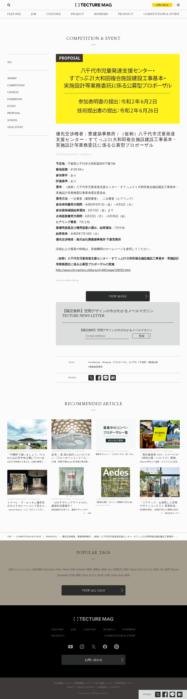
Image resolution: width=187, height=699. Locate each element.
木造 (73, 569)
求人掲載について (104, 683)
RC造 (101, 575)
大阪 (108, 575)
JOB (33, 14)
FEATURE (14, 14)
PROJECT (77, 14)
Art (110, 569)
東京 (12, 569)
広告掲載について (62, 683)
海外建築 (37, 569)
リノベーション (23, 569)
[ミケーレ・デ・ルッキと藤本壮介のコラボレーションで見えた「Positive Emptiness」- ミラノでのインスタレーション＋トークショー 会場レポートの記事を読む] (27, 482)
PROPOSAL (13, 113)
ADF (89, 513)
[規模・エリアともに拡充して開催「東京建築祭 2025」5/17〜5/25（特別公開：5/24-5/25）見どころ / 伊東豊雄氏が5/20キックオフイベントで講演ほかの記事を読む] (160, 434)
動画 (89, 569)
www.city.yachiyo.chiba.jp (67, 280)
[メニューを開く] (178, 4)
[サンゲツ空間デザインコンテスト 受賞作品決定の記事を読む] (160, 482)
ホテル (93, 575)
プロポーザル (120, 362)
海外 (104, 569)
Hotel (85, 575)
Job (162, 569)
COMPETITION (16, 85)
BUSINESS (101, 14)
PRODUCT (125, 14)
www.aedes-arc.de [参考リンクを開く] (103, 505)
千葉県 (143, 362)
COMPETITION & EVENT (162, 14)
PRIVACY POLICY (86, 687)
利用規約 (102, 687)
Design (134, 569)
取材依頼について (124, 683)
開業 (79, 575)
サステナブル (145, 569)
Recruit (175, 569)
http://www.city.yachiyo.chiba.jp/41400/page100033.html (93, 270)
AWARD (11, 78)
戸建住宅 (118, 569)
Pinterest (116, 646)
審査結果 (153, 362)
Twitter (93, 646)
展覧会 (97, 569)
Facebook (105, 646)
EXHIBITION (14, 99)
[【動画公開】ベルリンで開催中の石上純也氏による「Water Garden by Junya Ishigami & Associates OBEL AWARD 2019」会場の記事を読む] (116, 482)
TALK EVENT (15, 127)
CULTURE (53, 14)
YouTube (81, 569)
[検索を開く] (8, 4)
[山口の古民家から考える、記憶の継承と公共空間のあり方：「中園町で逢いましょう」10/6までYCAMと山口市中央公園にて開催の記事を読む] (27, 434)
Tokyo (59, 569)
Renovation (49, 569)
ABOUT (70, 687)
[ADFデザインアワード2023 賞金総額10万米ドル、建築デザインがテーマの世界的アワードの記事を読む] (71, 482)
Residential (63, 575)
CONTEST (13, 92)
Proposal (107, 362)
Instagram (82, 646)
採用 (168, 569)
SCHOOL (12, 120)
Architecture (94, 362)
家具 (127, 575)
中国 (72, 575)
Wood (66, 569)
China (114, 575)
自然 (156, 569)
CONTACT (115, 687)
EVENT (11, 106)
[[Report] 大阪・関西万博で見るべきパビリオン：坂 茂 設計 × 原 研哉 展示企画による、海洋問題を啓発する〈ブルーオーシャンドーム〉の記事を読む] (71, 434)
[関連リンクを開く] (118, 296)
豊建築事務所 (96, 367)
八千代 (133, 362)
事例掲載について (83, 683)
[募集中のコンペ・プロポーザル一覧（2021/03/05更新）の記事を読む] (116, 434)
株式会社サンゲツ (172, 513)
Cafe (121, 575)
